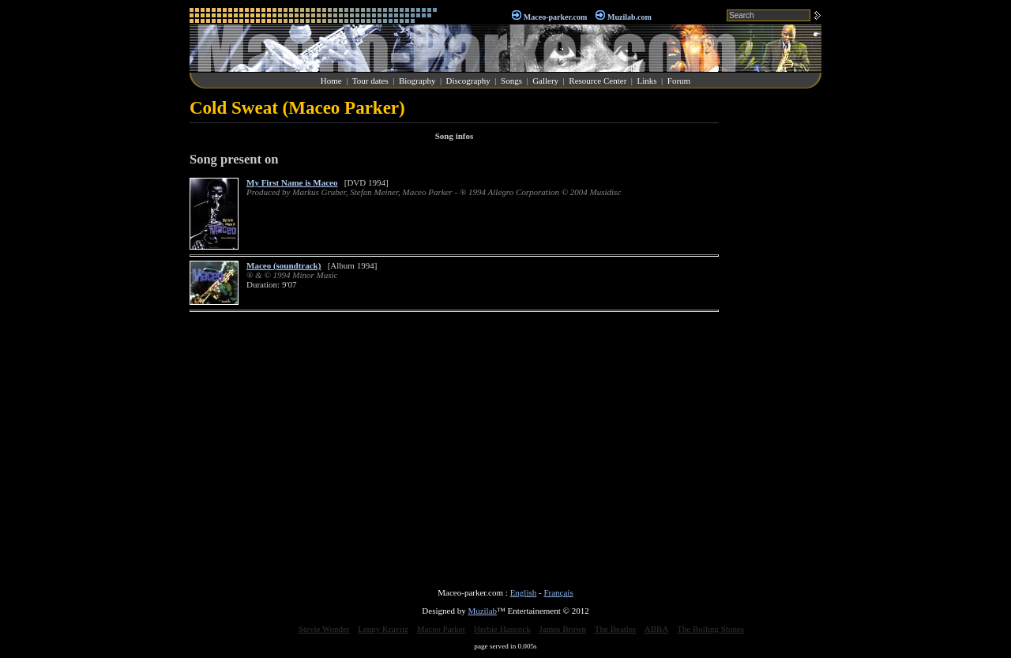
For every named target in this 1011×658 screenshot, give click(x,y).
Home (331, 80)
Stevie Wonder (324, 629)
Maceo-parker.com (555, 17)
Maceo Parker (441, 629)
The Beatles (615, 629)
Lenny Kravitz (383, 629)
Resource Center (597, 80)
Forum (678, 80)
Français (558, 592)
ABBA (657, 629)
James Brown (563, 629)
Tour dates (370, 80)
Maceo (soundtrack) (283, 265)
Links (647, 80)
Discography (468, 80)
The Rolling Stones (710, 629)
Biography (417, 80)
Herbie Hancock (502, 629)
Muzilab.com (629, 17)
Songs (511, 80)
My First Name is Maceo (291, 182)
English (523, 592)
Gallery (545, 80)
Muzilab (482, 610)
